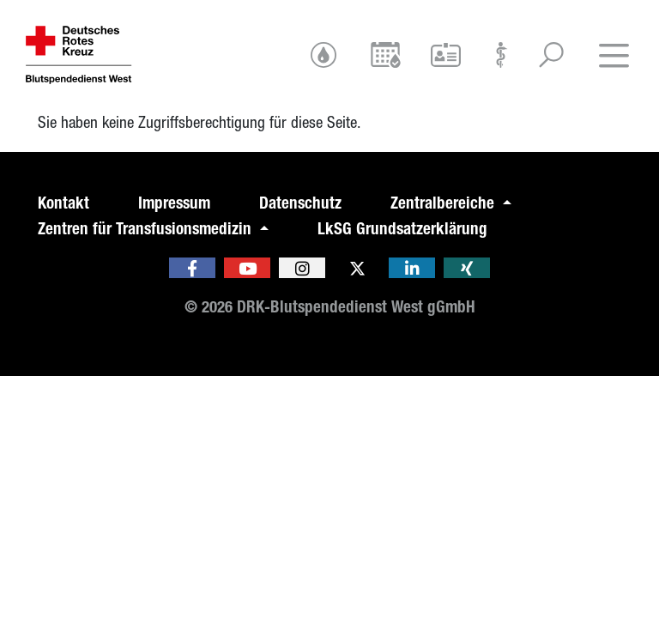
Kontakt (63, 203)
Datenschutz (300, 203)
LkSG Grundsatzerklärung (402, 229)
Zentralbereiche (444, 203)
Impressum (174, 203)
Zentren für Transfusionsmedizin (147, 229)
